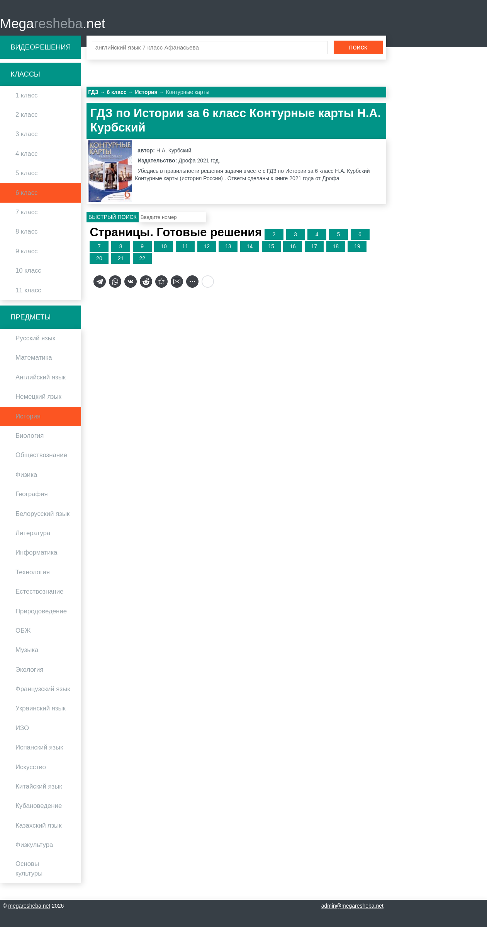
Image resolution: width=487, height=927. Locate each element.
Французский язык (42, 689)
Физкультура (34, 845)
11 (185, 247)
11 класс (28, 290)
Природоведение (41, 611)
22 (142, 259)
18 (336, 247)
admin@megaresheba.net (352, 906)
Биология (29, 436)
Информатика (36, 553)
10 (164, 247)
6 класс (26, 192)
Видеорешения (40, 47)
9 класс (26, 251)
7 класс (26, 212)
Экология (29, 669)
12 (207, 247)
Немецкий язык (38, 397)
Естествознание (39, 592)
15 (271, 247)
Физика (26, 475)
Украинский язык (40, 708)
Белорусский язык (42, 513)
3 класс (26, 134)
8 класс (26, 232)
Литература (32, 533)
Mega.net (52, 23)
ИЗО (22, 728)
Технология (32, 572)
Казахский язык (38, 826)
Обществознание (41, 455)
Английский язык (40, 377)
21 (121, 259)
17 (314, 247)
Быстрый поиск (112, 217)
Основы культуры (28, 868)
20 (99, 259)
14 (250, 247)
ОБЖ (23, 631)
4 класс (26, 154)
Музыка (26, 650)
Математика (33, 358)
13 (228, 247)
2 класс (26, 115)
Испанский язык (39, 747)
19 (357, 247)
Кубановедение (38, 806)
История (28, 416)
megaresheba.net (29, 906)
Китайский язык (38, 786)
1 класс (26, 95)
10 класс (28, 271)
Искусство (30, 767)
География (31, 494)
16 (293, 247)
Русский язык (35, 338)
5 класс (26, 173)
